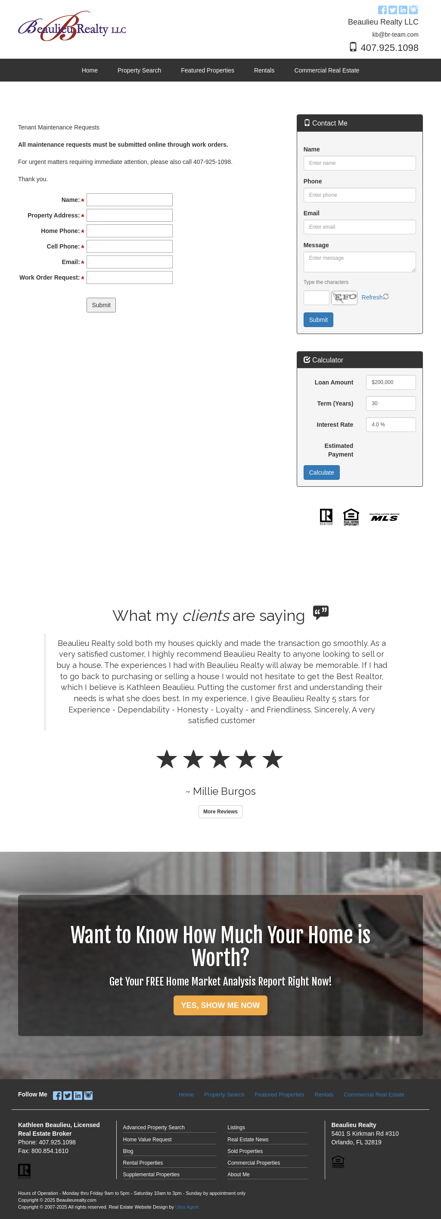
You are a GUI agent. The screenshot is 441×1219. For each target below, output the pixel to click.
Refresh (372, 297)
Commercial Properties (253, 1163)
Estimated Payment (338, 450)
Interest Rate (335, 424)
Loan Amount (334, 382)
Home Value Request (147, 1140)
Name (312, 149)
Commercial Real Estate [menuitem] (326, 70)
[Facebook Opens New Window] (382, 8)
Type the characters (326, 282)
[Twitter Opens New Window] (393, 8)
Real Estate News (247, 1140)
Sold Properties (245, 1151)
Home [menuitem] (90, 70)
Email (312, 213)
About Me (238, 1175)
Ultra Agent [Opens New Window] (187, 1207)
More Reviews (220, 812)
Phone (313, 181)
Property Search (224, 1094)
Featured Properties (279, 1094)
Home (186, 1094)
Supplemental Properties (151, 1175)
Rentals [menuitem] (264, 70)
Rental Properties (143, 1163)
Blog (128, 1151)
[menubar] (220, 70)
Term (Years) (335, 403)
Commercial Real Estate (374, 1094)
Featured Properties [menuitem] (207, 70)
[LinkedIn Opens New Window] (403, 8)
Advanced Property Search (154, 1128)
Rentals (324, 1094)
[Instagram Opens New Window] (413, 8)
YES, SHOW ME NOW (220, 1005)
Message (316, 245)
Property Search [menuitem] (139, 70)
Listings (236, 1128)
